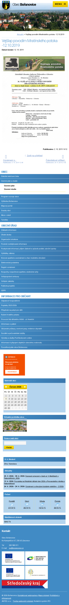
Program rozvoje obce (10, 197)
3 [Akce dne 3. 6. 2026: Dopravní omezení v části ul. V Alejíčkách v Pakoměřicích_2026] (12, 395)
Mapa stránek (43, 595)
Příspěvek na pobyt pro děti (11, 310)
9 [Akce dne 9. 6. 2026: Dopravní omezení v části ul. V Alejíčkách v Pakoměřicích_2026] (9, 399)
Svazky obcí (6, 210)
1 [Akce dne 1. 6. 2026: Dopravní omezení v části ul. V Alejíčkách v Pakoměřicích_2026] (5, 395)
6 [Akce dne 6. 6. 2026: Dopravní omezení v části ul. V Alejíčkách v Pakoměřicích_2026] (22, 395)
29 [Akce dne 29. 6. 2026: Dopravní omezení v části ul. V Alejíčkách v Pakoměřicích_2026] (6, 408)
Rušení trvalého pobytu (10, 315)
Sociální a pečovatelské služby (13, 333)
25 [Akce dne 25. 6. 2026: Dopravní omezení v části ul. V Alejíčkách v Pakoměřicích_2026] (15, 405)
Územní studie (10, 189)
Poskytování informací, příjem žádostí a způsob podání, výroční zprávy (28, 249)
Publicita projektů (8, 286)
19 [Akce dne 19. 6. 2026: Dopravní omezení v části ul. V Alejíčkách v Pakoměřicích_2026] (19, 402)
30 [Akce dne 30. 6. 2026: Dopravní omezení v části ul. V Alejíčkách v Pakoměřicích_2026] (9, 408)
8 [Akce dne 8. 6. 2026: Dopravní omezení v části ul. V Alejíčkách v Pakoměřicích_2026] (5, 399)
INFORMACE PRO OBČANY (16, 296)
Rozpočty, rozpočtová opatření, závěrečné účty (19, 272)
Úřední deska (6, 235)
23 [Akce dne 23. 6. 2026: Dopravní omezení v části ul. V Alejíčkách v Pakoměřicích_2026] (9, 405)
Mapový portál (6, 206)
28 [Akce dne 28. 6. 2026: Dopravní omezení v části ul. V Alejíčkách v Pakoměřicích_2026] (25, 405)
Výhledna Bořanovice (9, 201)
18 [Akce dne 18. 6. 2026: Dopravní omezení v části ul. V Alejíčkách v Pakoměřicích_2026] (15, 402)
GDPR (3, 290)
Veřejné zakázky (7, 281)
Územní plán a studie (9, 181)
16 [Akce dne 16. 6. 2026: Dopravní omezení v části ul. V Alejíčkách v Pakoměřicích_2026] (9, 402)
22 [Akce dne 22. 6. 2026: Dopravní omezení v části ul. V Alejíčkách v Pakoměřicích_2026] (6, 405)
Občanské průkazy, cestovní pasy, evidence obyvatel (21, 329)
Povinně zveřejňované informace (14, 244)
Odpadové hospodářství (10, 301)
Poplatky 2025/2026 (9, 305)
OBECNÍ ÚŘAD (9, 225)
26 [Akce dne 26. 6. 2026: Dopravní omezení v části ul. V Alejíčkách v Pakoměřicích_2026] (19, 405)
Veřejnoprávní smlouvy (10, 276)
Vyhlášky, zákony (7, 253)
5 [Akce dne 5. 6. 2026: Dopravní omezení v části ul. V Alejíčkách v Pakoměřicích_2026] (19, 395)
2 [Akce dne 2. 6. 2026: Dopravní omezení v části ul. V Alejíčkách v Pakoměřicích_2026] (9, 395)
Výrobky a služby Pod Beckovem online (16, 338)
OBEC (4, 171)
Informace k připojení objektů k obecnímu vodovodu (21, 343)
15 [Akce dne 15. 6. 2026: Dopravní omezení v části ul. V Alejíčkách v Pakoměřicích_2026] (6, 402)
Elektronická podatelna (10, 263)
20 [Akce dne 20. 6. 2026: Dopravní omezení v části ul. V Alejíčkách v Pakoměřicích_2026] (22, 402)
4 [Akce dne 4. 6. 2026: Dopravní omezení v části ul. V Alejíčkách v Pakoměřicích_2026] (15, 395)
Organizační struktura (9, 239)
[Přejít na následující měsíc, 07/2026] (25, 387)
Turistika (4, 220)
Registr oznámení (8, 267)
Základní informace (8, 230)
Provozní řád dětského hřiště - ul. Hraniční (17, 319)
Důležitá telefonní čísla (10, 176)
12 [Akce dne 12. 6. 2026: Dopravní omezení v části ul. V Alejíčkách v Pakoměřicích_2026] (19, 399)
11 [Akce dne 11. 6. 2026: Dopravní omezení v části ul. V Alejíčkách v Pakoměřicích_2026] (15, 399)
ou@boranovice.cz (16, 548)
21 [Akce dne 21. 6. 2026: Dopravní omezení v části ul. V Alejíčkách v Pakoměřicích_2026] (25, 402)
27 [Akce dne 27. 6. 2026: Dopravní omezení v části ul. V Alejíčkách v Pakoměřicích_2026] (22, 405)
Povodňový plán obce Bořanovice (14, 347)
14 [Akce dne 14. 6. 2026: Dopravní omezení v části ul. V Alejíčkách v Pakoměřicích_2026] (25, 399)
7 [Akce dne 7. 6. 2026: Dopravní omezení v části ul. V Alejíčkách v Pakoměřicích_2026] (25, 395)
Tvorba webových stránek (23, 601)
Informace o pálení (8, 324)
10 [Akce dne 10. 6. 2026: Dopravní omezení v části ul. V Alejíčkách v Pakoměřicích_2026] (12, 399)
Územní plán (9, 186)
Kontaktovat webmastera (27, 595)
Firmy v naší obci (11, 438)
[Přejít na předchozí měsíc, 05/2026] (6, 387)
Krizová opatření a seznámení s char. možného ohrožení (23, 258)
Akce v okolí (6, 215)
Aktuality (20, 34)
